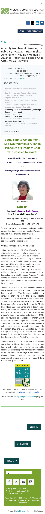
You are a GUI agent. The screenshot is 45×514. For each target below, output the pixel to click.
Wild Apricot (22, 511)
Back (5, 42)
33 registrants (20, 78)
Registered (8, 78)
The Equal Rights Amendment (24, 396)
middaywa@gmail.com (14, 493)
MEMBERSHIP (11, 460)
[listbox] (34, 44)
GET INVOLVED (22, 444)
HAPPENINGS (34, 427)
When (10, 68)
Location (9, 73)
